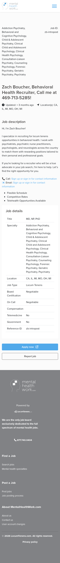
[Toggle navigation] (54, 6)
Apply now (30, 347)
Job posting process (12, 495)
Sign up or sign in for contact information (34, 179)
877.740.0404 (23, 440)
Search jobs (8, 464)
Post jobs (7, 491)
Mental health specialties (14, 469)
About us (6, 515)
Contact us (7, 520)
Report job (30, 356)
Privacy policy (30, 542)
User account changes (13, 524)
